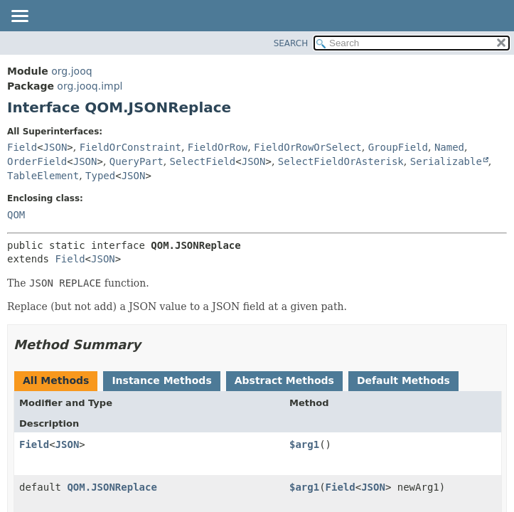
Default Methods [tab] (403, 380)
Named (449, 147)
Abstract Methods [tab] (284, 380)
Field (22, 147)
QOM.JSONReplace (111, 487)
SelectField (203, 161)
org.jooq (71, 71)
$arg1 (304, 444)
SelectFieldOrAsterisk (341, 161)
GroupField (398, 147)
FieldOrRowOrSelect (308, 147)
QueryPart (136, 161)
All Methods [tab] (56, 380)
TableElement (43, 175)
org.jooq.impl (89, 86)
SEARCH (291, 43)
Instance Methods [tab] (161, 380)
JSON (55, 147)
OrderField (37, 161)
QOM (16, 214)
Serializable (446, 161)
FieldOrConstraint (130, 147)
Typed (100, 175)
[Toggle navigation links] (19, 17)
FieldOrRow (217, 147)
